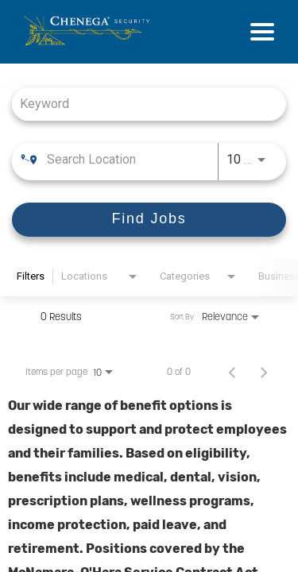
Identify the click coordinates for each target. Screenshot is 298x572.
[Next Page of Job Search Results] (264, 372)
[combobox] (141, 104)
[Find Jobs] (149, 220)
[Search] (149, 220)
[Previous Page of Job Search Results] (232, 372)
